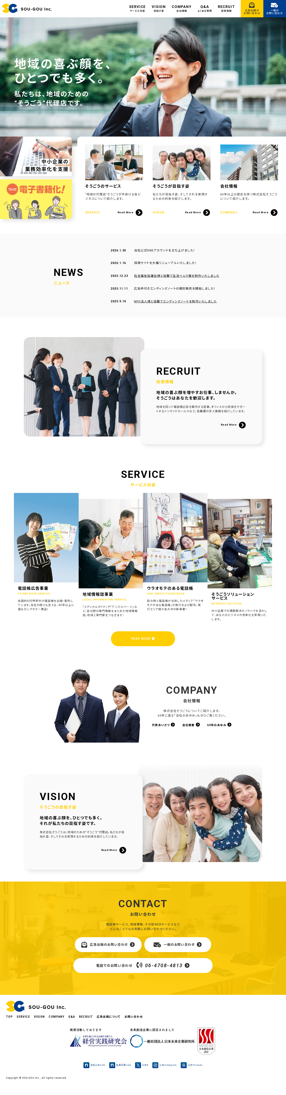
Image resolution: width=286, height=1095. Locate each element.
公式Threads (194, 1075)
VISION (159, 8)
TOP (9, 1026)
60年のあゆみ (221, 730)
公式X (142, 1075)
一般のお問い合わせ (178, 954)
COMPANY (182, 8)
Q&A (205, 8)
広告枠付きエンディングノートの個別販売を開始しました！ (174, 295)
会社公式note (92, 1075)
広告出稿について (115, 1026)
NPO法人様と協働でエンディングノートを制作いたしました (175, 308)
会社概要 (191, 730)
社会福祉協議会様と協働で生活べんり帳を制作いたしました (176, 282)
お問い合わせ (142, 1026)
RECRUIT (226, 8)
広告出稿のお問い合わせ (108, 954)
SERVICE (137, 8)
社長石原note (119, 1075)
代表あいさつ (162, 730)
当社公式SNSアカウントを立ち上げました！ (164, 257)
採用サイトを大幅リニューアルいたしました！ (165, 269)
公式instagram (166, 1075)
